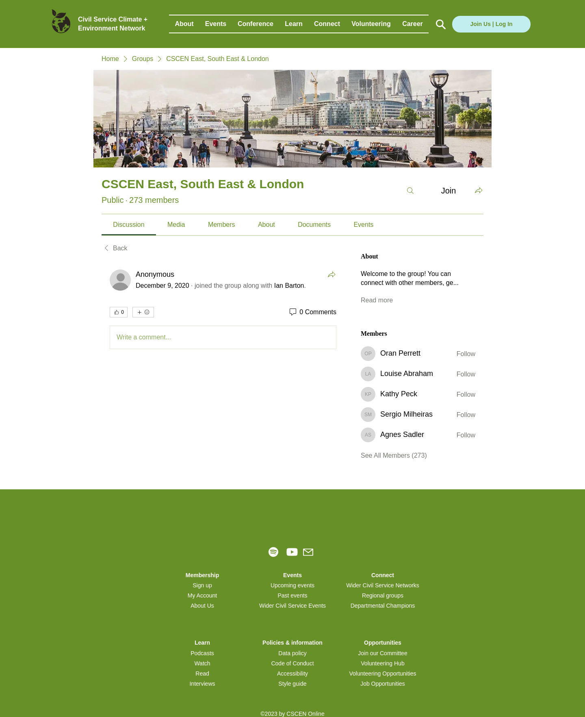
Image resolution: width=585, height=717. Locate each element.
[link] (128, 224)
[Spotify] (273, 551)
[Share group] (478, 190)
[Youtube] (292, 551)
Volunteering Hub (382, 663)
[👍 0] (119, 312)
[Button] (440, 24)
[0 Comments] (312, 312)
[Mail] (308, 552)
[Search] (410, 191)
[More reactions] (143, 312)
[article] (223, 311)
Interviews (202, 683)
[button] (184, 24)
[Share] (331, 274)
